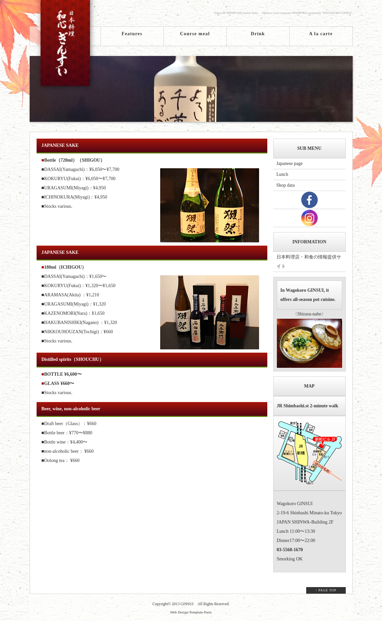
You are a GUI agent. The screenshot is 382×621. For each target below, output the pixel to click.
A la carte (321, 33)
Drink (258, 33)
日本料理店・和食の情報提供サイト (309, 262)
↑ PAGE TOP (326, 590)
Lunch (282, 174)
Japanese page (290, 163)
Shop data (286, 185)
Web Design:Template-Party (191, 612)
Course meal (195, 33)
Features (132, 33)
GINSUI (187, 604)
